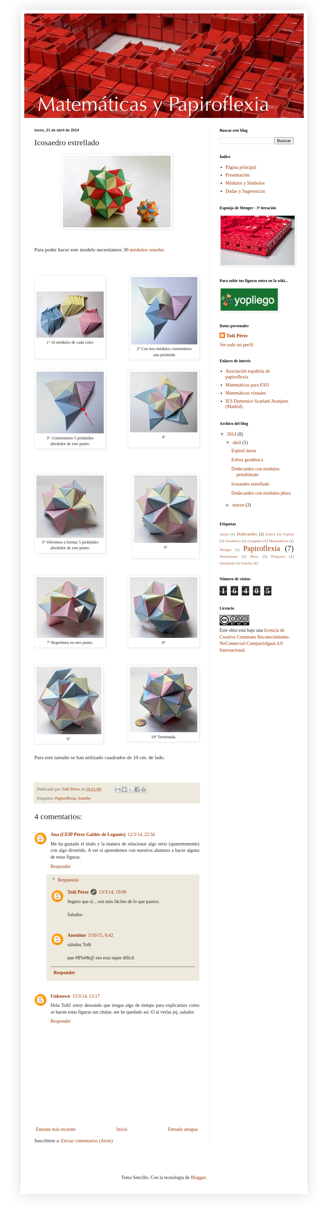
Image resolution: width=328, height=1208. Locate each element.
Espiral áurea (243, 450)
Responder (61, 866)
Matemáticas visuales (246, 393)
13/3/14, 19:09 (112, 892)
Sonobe (84, 798)
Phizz (254, 556)
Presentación (238, 175)
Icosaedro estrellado (250, 484)
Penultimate (228, 556)
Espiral (288, 534)
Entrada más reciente (55, 1129)
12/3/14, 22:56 (141, 834)
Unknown (60, 996)
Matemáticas (278, 541)
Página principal (241, 167)
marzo (238, 504)
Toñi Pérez (78, 892)
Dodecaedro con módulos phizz (261, 493)
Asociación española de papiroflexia (248, 374)
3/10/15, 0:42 (100, 935)
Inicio (121, 1129)
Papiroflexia (65, 798)
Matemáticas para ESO (247, 385)
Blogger (198, 1177)
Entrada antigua (183, 1129)
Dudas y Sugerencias (245, 191)
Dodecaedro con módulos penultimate (255, 471)
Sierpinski (227, 563)
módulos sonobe (146, 249)
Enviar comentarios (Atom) (87, 1140)
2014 (232, 434)
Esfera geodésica (247, 459)
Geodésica (233, 541)
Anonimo (76, 935)
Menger (225, 550)
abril (237, 442)
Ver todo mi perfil (236, 344)
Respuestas (68, 880)
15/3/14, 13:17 (86, 996)
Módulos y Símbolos (245, 183)
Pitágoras (278, 556)
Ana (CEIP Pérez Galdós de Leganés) (88, 834)
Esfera (270, 534)
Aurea (224, 534)
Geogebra (255, 541)
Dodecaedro (246, 534)
